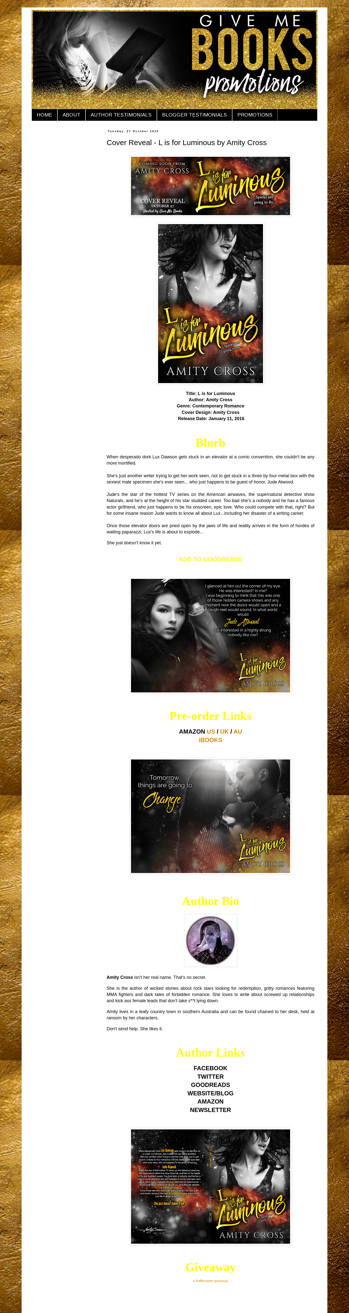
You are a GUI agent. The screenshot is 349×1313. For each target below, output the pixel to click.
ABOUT (71, 115)
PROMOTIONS (254, 115)
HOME (44, 115)
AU (237, 731)
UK (224, 731)
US (211, 731)
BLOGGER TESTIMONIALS (194, 115)
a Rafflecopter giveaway (210, 1281)
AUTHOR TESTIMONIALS (121, 115)
